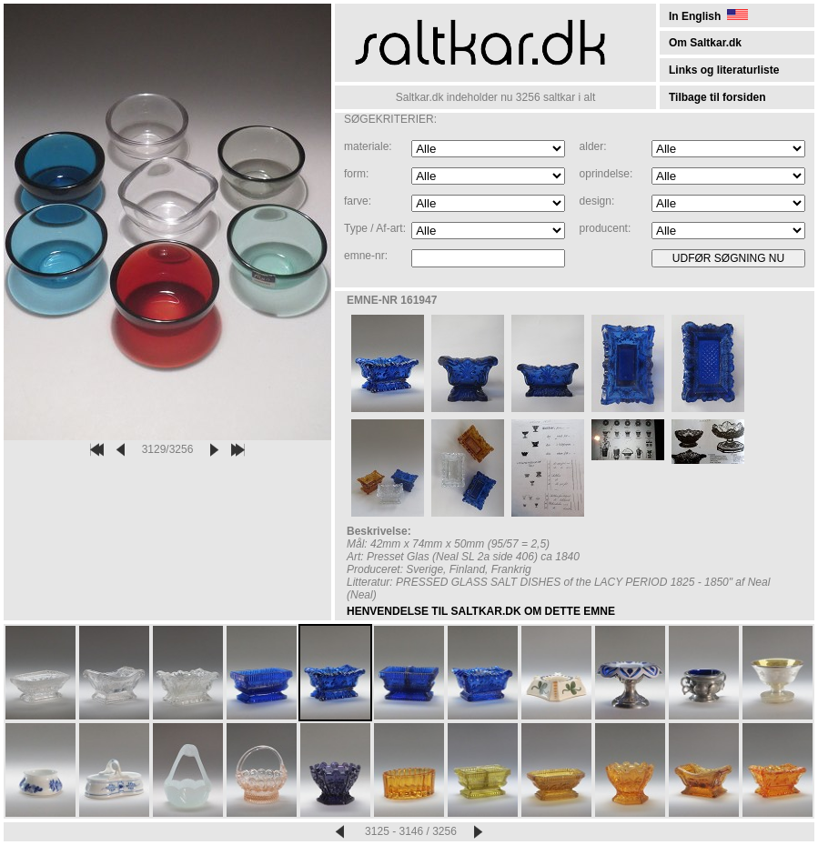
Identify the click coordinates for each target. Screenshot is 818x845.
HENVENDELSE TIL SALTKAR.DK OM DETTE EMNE (481, 611)
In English (708, 16)
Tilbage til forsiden (717, 97)
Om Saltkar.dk (705, 42)
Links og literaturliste (724, 70)
